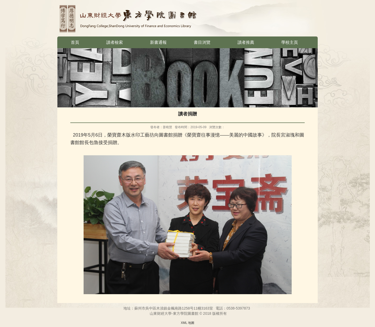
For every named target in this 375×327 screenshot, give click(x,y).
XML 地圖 (187, 323)
